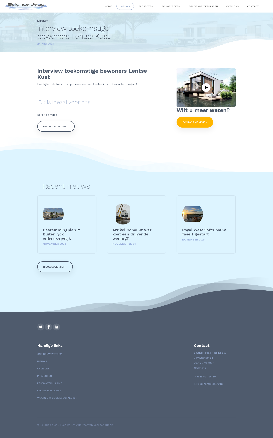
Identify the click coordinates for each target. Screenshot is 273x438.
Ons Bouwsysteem (49, 354)
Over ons (232, 6)
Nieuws (125, 6)
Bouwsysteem (171, 6)
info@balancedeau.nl (208, 383)
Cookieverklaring (49, 390)
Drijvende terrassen (203, 6)
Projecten (146, 6)
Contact (253, 6)
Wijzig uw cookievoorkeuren (57, 397)
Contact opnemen (194, 122)
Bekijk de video (47, 114)
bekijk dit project (56, 126)
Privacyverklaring (49, 383)
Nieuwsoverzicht (55, 266)
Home (108, 6)
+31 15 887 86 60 (205, 376)
